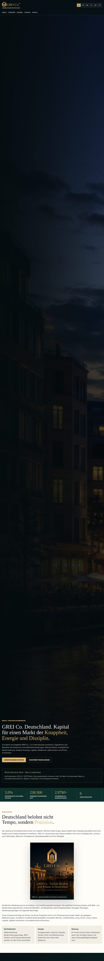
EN (87, 5)
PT (100, 5)
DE (79, 5)
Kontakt (35, 12)
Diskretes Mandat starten (14, 760)
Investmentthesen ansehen (39, 760)
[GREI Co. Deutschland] (11, 5)
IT (91, 5)
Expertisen (11, 12)
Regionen (20, 12)
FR (83, 5)
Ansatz (4, 12)
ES (95, 5)
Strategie (27, 12)
